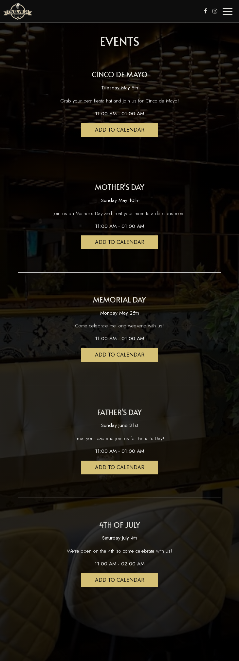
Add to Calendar (119, 130)
